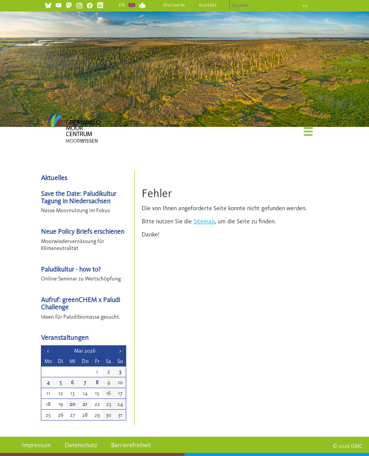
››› (305, 5)
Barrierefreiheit (131, 445)
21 (85, 404)
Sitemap (204, 221)
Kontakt (208, 5)
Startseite (174, 5)
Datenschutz (81, 445)
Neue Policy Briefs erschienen (82, 231)
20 (72, 404)
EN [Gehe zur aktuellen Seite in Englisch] (122, 5)
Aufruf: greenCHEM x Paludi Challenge (80, 303)
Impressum (36, 445)
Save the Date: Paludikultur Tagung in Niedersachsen (78, 197)
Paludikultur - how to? (71, 269)
